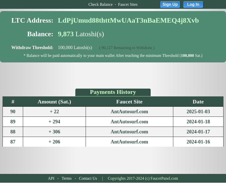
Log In (193, 4)
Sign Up (170, 4)
